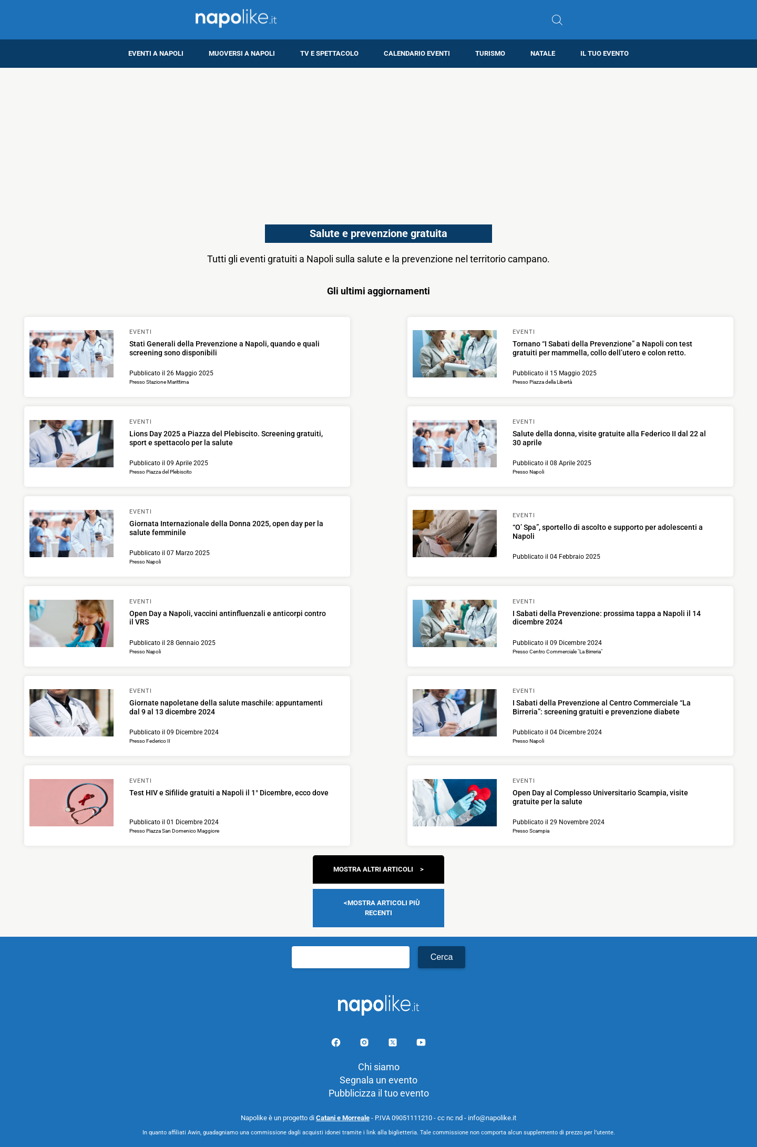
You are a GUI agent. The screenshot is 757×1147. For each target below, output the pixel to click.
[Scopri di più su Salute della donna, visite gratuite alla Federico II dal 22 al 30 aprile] (455, 445)
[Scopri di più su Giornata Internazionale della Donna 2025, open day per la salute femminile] (71, 535)
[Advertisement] (378, 141)
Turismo (490, 53)
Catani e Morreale (343, 1118)
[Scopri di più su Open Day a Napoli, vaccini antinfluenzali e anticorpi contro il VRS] (71, 625)
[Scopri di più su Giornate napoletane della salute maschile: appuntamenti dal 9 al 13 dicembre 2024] (71, 714)
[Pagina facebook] (337, 1044)
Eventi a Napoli (155, 53)
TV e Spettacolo (329, 53)
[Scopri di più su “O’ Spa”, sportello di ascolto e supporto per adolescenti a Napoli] (455, 535)
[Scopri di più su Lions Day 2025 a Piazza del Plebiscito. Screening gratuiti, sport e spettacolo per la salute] (71, 445)
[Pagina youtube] (421, 1044)
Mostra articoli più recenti (383, 907)
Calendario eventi (417, 53)
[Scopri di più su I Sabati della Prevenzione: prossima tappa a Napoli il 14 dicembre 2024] (455, 625)
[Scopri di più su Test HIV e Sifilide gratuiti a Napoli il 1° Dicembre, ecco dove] (71, 804)
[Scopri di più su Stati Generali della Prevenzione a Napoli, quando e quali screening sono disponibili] (71, 355)
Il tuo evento (604, 53)
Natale (542, 53)
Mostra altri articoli (373, 869)
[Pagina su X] (394, 1044)
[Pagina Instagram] (365, 1044)
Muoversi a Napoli (242, 53)
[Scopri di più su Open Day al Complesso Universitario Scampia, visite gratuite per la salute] (455, 804)
